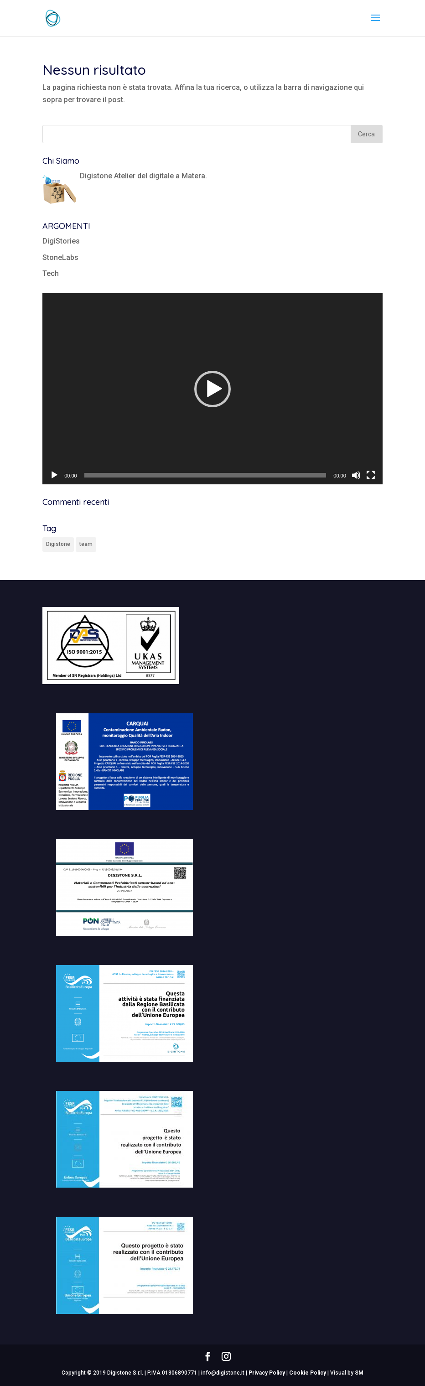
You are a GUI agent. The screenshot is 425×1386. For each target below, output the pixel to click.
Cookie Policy (307, 1373)
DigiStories (61, 241)
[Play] (54, 475)
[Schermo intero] (370, 475)
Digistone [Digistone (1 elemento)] (58, 544)
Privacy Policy (267, 1373)
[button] (212, 389)
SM (359, 1373)
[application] (212, 388)
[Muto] (356, 475)
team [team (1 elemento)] (86, 544)
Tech (50, 273)
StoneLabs (60, 257)
